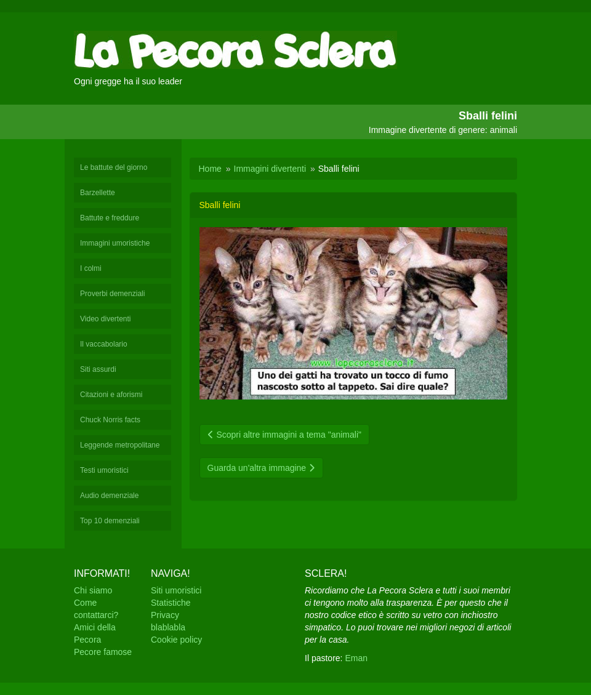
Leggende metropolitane (119, 445)
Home (210, 169)
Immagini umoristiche (115, 243)
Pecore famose (103, 652)
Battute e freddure (109, 218)
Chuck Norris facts (110, 420)
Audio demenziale (109, 495)
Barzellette (97, 192)
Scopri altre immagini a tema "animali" (284, 435)
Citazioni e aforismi (111, 394)
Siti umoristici (176, 590)
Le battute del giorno (113, 167)
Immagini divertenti (270, 169)
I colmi (91, 268)
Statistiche (171, 603)
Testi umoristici (104, 470)
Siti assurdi (98, 369)
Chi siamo (93, 590)
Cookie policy (176, 640)
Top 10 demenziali (110, 520)
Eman (356, 658)
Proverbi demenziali (112, 293)
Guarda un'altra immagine (261, 468)
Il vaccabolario (103, 344)
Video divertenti (105, 319)
